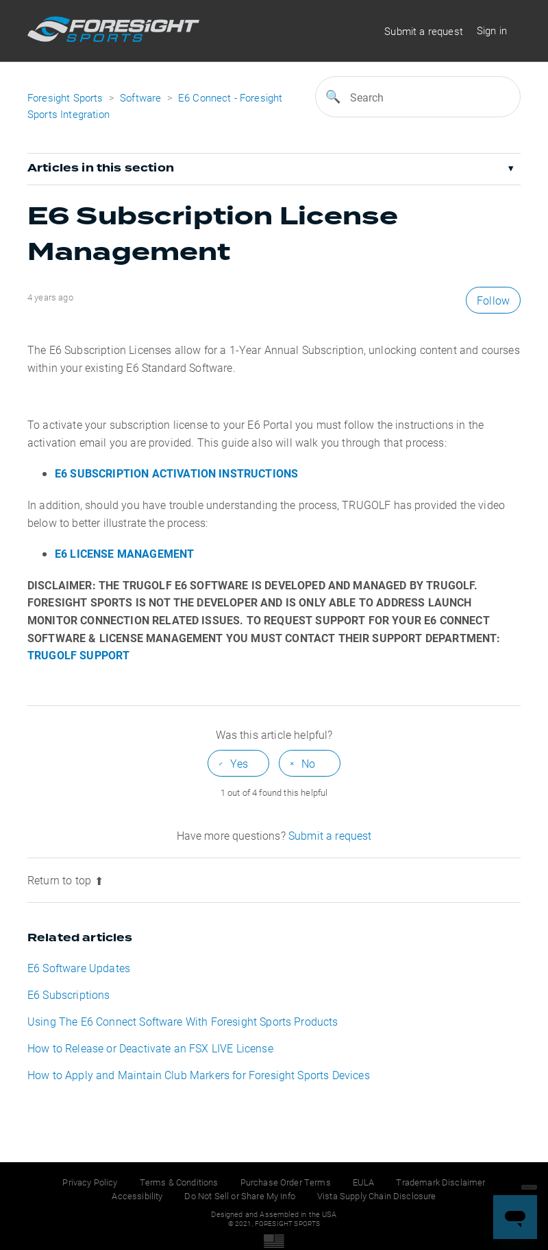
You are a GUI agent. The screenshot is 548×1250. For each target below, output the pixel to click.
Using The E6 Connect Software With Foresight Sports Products (182, 1021)
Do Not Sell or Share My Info (239, 1196)
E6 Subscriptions (68, 994)
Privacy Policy (89, 1182)
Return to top (65, 880)
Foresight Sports (65, 97)
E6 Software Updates (78, 967)
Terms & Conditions (179, 1182)
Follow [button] (493, 300)
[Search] (418, 96)
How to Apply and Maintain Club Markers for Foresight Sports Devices (198, 1075)
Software (142, 97)
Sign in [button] (492, 30)
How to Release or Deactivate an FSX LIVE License (150, 1048)
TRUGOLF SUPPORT (78, 655)
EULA (364, 1182)
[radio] (238, 763)
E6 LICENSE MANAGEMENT (124, 553)
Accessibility (137, 1196)
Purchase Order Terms (285, 1182)
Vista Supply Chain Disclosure (376, 1196)
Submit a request (423, 31)
